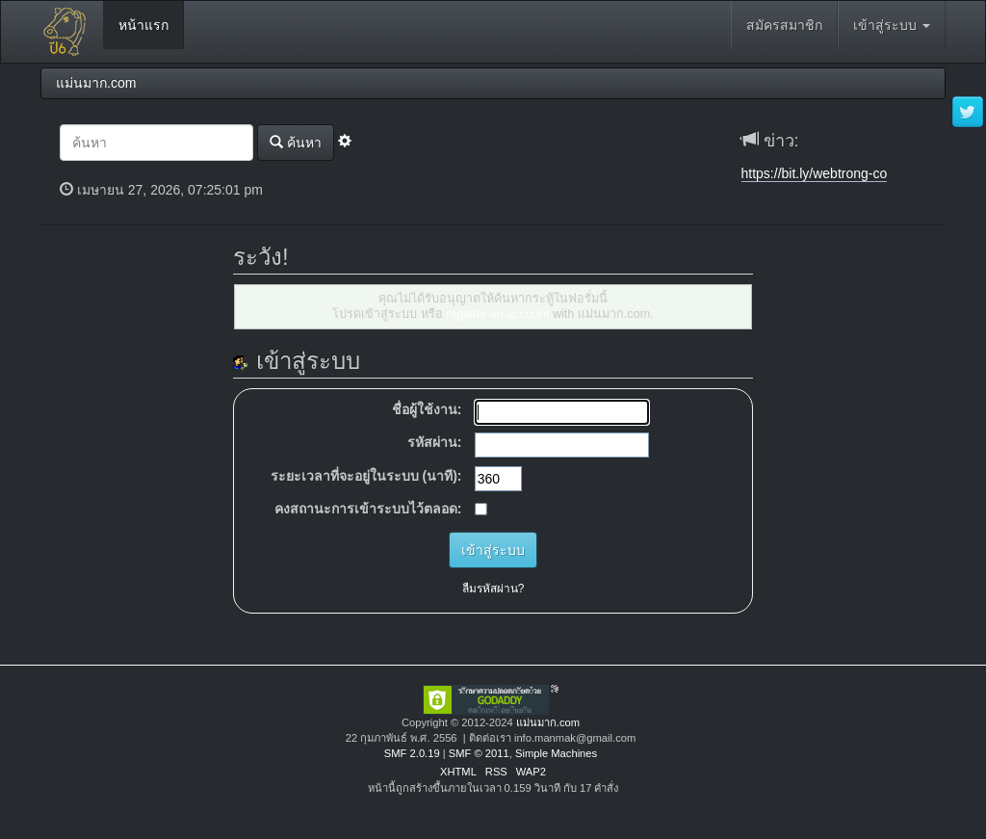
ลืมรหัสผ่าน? (493, 588)
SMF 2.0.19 (412, 753)
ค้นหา (296, 142)
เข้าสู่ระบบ (891, 25)
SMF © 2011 (479, 753)
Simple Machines (556, 753)
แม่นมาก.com (548, 722)
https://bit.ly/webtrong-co (814, 173)
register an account (497, 314)
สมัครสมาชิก (784, 25)
